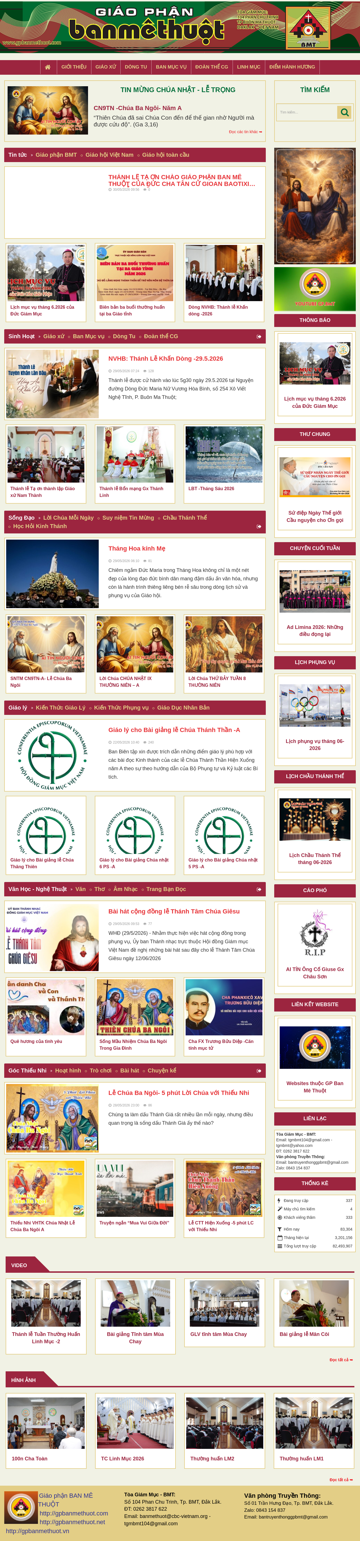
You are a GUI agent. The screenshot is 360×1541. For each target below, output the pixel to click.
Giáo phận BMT (56, 155)
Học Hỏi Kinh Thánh (40, 526)
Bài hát (129, 1070)
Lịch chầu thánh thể (315, 776)
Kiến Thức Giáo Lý (61, 707)
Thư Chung (315, 434)
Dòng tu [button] (136, 67)
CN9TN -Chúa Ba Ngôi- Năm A (138, 108)
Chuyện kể (162, 1070)
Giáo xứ (53, 336)
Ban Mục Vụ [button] (171, 67)
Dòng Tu (124, 336)
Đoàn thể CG (161, 336)
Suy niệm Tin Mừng (128, 518)
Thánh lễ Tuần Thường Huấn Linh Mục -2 (46, 1337)
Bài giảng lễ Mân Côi (304, 1334)
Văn (80, 889)
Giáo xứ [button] (106, 67)
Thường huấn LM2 (212, 1459)
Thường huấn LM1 (302, 1459)
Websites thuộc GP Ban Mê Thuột (315, 1087)
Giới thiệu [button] (73, 67)
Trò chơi (101, 1070)
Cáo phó (315, 890)
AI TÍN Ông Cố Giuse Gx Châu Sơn (315, 973)
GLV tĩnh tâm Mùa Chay (218, 1334)
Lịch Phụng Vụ (315, 662)
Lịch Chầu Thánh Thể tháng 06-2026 (315, 859)
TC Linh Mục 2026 (122, 1459)
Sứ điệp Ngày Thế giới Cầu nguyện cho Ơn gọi (315, 516)
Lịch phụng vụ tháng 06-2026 (315, 744)
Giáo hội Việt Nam (109, 155)
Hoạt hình (68, 1070)
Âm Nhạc (125, 889)
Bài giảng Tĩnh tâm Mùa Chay (135, 1337)
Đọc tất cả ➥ (341, 1360)
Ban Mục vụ (88, 336)
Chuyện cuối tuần (315, 548)
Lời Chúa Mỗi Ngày (68, 518)
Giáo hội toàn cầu (165, 155)
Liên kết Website (315, 1004)
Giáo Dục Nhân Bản (183, 707)
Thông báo (315, 320)
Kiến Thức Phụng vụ (121, 707)
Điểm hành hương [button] (292, 67)
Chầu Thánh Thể (185, 518)
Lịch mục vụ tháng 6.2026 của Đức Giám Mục (315, 402)
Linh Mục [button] (248, 67)
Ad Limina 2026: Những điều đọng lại (315, 630)
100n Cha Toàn (30, 1459)
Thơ (99, 889)
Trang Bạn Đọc (166, 889)
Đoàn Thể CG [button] (211, 67)
